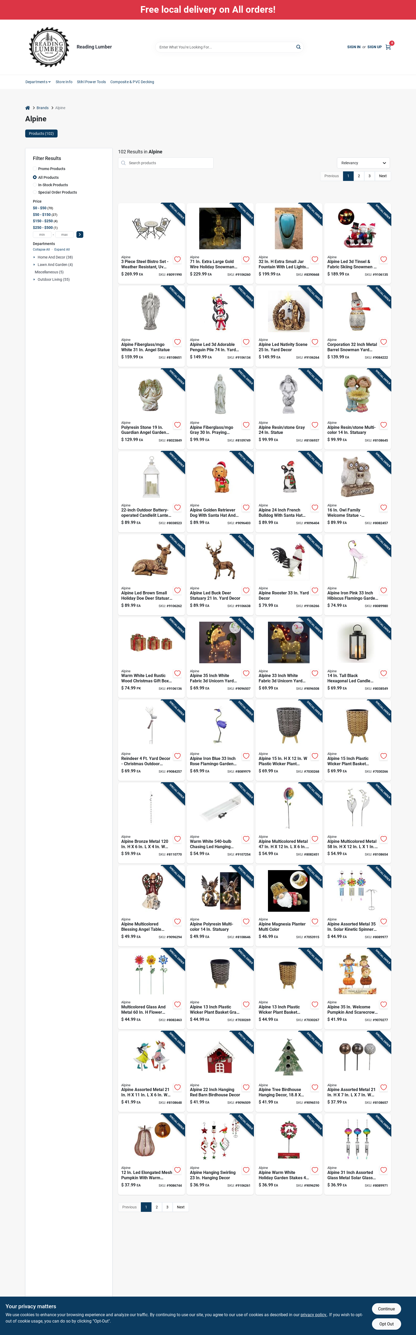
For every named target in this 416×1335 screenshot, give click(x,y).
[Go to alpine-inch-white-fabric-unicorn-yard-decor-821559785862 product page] (288, 657)
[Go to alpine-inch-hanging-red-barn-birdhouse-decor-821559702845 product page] (220, 1071)
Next (383, 176)
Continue (386, 1308)
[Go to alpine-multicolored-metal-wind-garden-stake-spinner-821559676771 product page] (288, 823)
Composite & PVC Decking (132, 82)
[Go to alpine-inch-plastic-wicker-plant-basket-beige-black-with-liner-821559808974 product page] (357, 740)
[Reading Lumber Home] (49, 47)
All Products (48, 177)
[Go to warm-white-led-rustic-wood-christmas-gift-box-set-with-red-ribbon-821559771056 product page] (151, 657)
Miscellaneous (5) (49, 272)
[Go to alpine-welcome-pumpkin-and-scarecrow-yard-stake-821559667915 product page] (357, 988)
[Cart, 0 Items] (388, 47)
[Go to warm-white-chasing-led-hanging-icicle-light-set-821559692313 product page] (220, 823)
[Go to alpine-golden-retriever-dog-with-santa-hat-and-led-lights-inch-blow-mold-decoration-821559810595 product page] (220, 491)
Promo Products (51, 168)
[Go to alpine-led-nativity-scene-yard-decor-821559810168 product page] (288, 326)
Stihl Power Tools (91, 82)
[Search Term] (229, 47)
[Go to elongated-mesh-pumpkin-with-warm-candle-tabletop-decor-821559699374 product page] (151, 1154)
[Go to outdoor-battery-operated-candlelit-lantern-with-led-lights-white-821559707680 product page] (151, 491)
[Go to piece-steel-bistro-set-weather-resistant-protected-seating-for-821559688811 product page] (151, 243)
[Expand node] (35, 257)
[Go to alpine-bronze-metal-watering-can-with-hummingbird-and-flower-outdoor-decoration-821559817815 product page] (151, 823)
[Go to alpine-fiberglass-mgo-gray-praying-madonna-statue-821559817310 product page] (220, 409)
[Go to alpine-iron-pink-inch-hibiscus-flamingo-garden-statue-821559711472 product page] (357, 574)
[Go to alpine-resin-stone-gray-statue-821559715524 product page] (288, 409)
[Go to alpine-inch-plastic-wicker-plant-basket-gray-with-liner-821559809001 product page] (220, 988)
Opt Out (386, 1324)
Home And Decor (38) (55, 257)
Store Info (64, 82)
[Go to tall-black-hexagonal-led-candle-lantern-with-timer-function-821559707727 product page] (357, 657)
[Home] (27, 108)
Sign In (354, 47)
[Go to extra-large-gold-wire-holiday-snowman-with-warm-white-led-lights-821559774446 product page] (220, 243)
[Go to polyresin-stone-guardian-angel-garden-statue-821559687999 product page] (151, 409)
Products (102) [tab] (41, 133)
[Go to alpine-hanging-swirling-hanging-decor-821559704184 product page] (220, 1154)
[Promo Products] (35, 168)
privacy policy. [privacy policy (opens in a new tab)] (314, 1314)
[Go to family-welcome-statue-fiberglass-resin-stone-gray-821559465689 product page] (357, 491)
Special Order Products (57, 192)
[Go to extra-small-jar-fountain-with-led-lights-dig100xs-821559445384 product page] (288, 243)
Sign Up (374, 47)
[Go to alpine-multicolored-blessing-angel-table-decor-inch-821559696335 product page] (151, 905)
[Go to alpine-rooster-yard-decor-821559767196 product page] (288, 574)
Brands (43, 108)
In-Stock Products (53, 185)
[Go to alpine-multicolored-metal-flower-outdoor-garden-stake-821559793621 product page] (357, 823)
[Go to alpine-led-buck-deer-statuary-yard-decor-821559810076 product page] (220, 574)
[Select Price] (79, 234)
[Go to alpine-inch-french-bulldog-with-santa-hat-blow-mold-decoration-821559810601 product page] (288, 491)
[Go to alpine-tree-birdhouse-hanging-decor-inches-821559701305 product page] (288, 1071)
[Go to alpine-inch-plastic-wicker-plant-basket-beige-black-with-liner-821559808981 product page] (288, 988)
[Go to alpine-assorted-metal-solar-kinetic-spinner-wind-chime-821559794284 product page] (357, 905)
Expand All (62, 249)
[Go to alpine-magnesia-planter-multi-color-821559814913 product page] (288, 905)
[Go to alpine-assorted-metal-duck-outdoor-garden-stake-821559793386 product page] (151, 1071)
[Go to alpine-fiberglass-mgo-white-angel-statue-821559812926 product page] (151, 326)
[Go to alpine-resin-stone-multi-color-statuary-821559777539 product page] (357, 409)
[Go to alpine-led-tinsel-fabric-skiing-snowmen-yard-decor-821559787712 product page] (357, 243)
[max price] (64, 234)
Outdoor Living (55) (54, 279)
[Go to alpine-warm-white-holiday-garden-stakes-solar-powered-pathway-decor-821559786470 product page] (288, 1154)
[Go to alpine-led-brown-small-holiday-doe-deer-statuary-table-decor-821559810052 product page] (151, 574)
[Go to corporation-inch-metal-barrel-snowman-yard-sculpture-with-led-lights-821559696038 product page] (357, 326)
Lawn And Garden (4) (55, 264)
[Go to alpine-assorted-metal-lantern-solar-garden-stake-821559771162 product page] (357, 1071)
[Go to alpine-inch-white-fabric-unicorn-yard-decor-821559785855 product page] (220, 657)
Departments (36, 82)
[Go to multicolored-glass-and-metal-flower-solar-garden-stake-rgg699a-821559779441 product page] (151, 988)
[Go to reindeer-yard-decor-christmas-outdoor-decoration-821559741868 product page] (151, 740)
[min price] (42, 234)
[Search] (299, 46)
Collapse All (41, 249)
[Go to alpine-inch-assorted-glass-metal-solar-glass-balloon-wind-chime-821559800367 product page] (357, 1154)
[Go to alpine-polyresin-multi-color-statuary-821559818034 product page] (220, 905)
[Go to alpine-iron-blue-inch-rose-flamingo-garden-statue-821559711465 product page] (220, 740)
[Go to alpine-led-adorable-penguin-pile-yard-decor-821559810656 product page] (220, 326)
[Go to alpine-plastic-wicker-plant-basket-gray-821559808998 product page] (288, 740)
